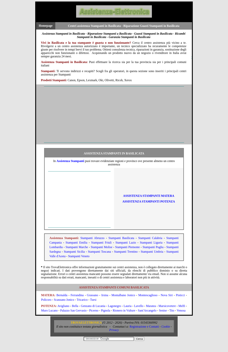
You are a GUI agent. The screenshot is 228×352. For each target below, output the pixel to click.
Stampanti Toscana (99, 251)
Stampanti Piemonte (127, 247)
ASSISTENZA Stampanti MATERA (148, 195)
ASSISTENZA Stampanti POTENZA (148, 201)
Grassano (92, 295)
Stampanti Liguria (151, 242)
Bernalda (61, 295)
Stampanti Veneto (78, 256)
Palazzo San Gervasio (73, 310)
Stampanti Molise (101, 247)
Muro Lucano (49, 310)
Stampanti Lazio (125, 242)
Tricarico (82, 299)
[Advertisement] (114, 114)
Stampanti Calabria (150, 238)
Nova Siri (167, 295)
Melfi (181, 306)
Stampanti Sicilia (74, 251)
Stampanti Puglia (153, 247)
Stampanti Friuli (101, 242)
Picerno (93, 310)
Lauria (128, 306)
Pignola (105, 310)
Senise (163, 310)
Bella (75, 306)
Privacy (114, 330)
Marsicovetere (167, 306)
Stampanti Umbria (152, 251)
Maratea (151, 306)
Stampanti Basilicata (121, 238)
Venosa (181, 310)
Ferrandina (77, 295)
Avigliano (63, 306)
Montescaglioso (147, 295)
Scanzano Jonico (64, 299)
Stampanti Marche (77, 247)
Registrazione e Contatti (144, 326)
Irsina (104, 295)
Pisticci (180, 295)
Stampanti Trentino (126, 251)
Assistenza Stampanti (70, 161)
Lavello (138, 306)
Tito (171, 310)
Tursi (93, 299)
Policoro (46, 299)
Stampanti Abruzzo (92, 238)
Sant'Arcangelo (147, 310)
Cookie (165, 326)
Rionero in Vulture (124, 310)
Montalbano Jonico (123, 295)
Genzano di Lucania (93, 306)
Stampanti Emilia (76, 242)
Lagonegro (114, 306)
